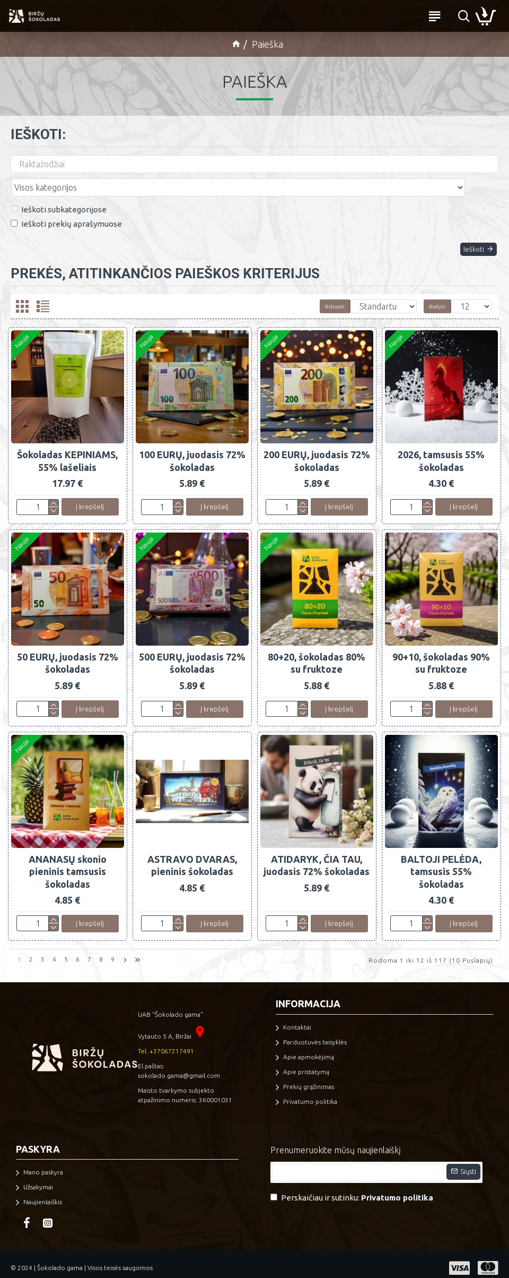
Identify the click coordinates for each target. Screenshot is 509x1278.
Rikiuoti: (283, 296)
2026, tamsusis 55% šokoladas (441, 450)
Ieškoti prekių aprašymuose (66, 200)
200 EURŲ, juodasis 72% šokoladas (317, 450)
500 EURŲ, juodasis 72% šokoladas (192, 653)
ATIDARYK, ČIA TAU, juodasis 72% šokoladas (317, 857)
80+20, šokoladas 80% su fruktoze (316, 653)
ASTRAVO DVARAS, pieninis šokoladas (192, 857)
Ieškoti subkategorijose (59, 186)
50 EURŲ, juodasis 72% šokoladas (67, 653)
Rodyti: (437, 296)
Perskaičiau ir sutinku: (352, 1190)
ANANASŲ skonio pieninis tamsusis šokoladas (68, 864)
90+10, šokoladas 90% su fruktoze (441, 653)
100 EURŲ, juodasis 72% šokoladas (192, 450)
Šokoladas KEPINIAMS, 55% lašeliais (67, 450)
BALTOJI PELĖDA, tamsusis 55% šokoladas (441, 864)
